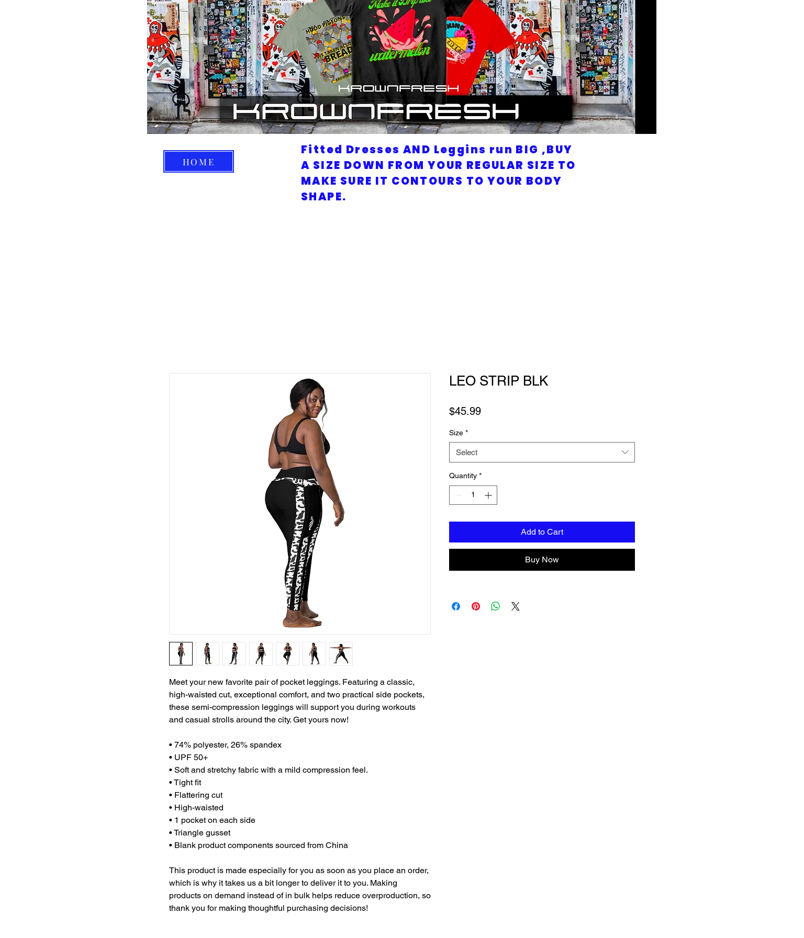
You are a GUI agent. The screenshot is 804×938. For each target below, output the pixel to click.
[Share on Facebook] (456, 606)
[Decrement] (457, 495)
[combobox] (542, 452)
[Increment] (489, 495)
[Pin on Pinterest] (476, 606)
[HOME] (198, 161)
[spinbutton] (473, 495)
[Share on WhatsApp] (495, 606)
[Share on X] (515, 606)
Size (458, 432)
